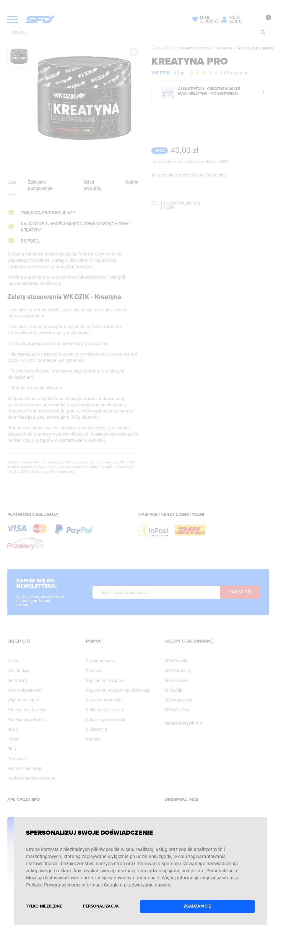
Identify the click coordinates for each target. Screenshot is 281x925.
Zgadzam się (197, 906)
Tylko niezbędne (44, 906)
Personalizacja (101, 906)
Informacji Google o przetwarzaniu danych (126, 884)
